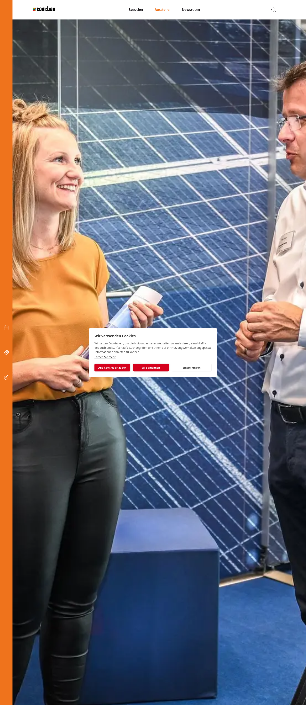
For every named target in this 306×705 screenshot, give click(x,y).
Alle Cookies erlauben (112, 367)
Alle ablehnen (151, 367)
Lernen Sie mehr (105, 357)
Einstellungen (191, 367)
